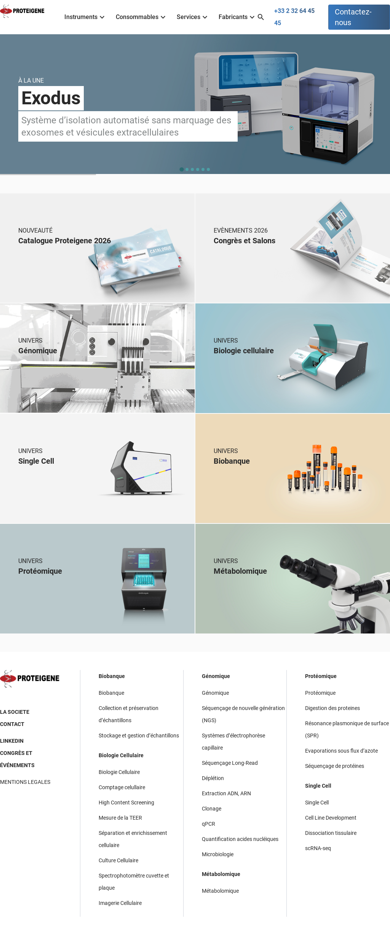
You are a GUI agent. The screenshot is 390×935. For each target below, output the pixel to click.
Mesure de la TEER (120, 818)
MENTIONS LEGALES (25, 782)
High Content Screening (126, 802)
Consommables (142, 17)
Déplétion (213, 778)
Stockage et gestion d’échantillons (139, 735)
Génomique (216, 676)
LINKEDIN (12, 741)
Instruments (85, 17)
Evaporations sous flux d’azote (341, 751)
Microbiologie (217, 854)
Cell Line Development (330, 818)
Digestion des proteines (332, 708)
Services (193, 17)
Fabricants (238, 17)
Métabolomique (221, 874)
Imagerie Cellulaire (120, 903)
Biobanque (112, 676)
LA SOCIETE (14, 712)
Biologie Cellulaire (121, 755)
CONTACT (12, 724)
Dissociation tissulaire (330, 833)
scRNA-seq (318, 848)
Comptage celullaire (122, 787)
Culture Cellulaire (118, 860)
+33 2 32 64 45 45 (294, 17)
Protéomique (321, 676)
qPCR (208, 824)
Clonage (211, 809)
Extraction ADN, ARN (226, 793)
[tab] (181, 169)
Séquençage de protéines (334, 766)
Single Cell (318, 786)
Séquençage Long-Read (230, 763)
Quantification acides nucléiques (240, 839)
